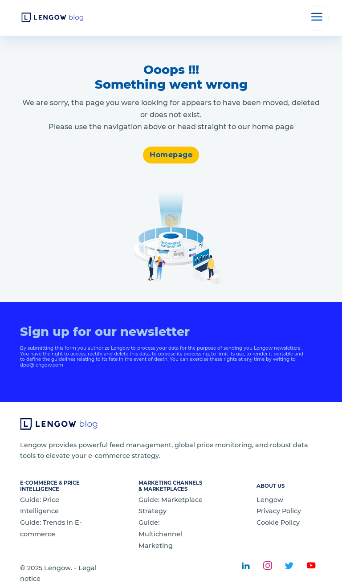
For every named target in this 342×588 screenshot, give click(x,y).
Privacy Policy (278, 511)
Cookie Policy (278, 523)
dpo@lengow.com (41, 365)
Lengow (269, 500)
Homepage (171, 155)
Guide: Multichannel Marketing (160, 534)
